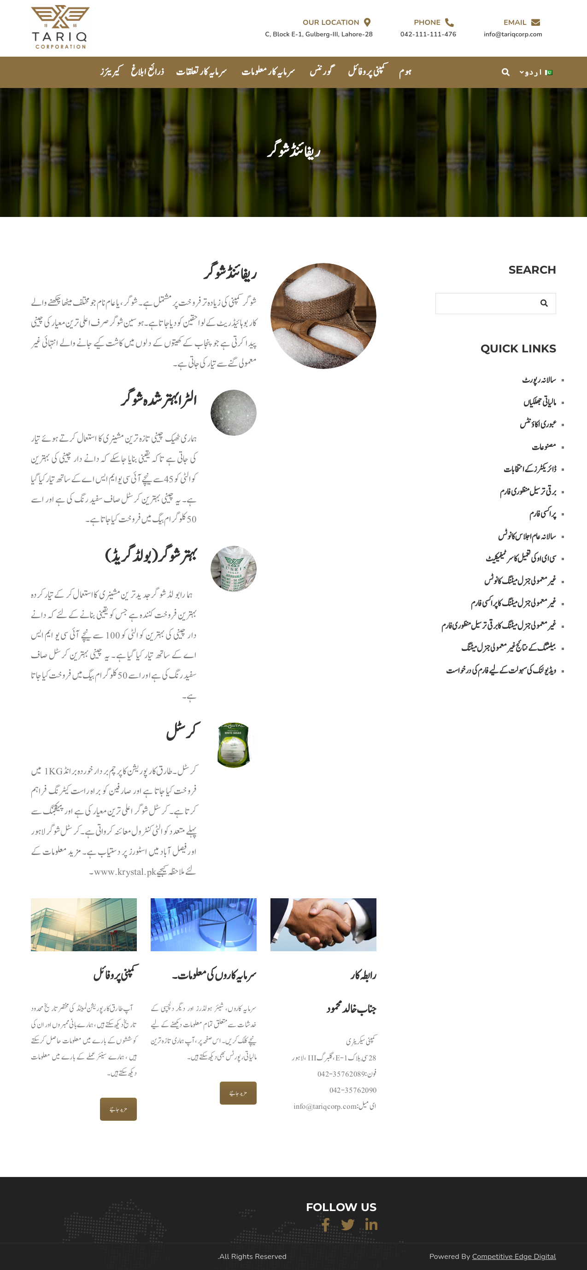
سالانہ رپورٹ (539, 380)
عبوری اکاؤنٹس (538, 425)
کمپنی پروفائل (367, 72)
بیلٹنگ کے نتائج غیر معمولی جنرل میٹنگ (508, 648)
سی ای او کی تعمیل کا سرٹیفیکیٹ (521, 559)
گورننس (322, 72)
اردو (538, 72)
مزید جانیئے (118, 1109)
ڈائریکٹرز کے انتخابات (530, 469)
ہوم (405, 72)
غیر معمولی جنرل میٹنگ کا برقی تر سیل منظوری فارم (498, 626)
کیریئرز (111, 72)
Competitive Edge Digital (514, 1257)
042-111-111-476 (428, 34)
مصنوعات (544, 447)
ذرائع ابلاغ (147, 72)
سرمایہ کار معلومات (268, 72)
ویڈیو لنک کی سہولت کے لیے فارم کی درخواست (501, 671)
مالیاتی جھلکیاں (539, 403)
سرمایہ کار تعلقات (201, 72)
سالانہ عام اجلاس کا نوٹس (527, 537)
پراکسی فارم (542, 514)
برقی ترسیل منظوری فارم (528, 492)
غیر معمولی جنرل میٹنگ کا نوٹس (520, 581)
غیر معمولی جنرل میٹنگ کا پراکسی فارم (513, 604)
